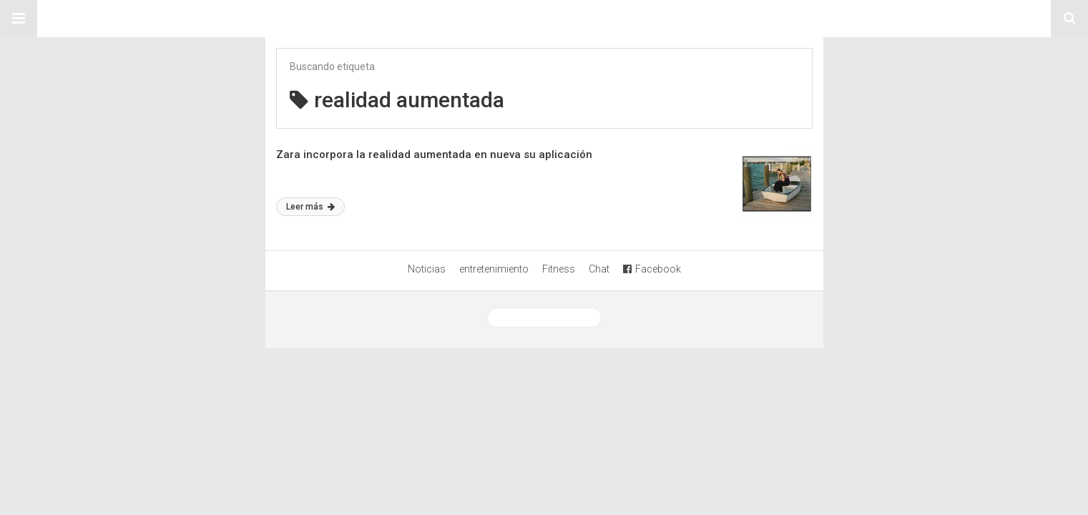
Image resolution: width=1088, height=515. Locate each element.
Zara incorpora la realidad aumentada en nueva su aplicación (434, 154)
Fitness (558, 269)
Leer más (310, 207)
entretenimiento (494, 269)
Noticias (427, 269)
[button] (18, 18)
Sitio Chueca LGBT (544, 18)
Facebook (652, 269)
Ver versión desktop (544, 318)
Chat (599, 269)
